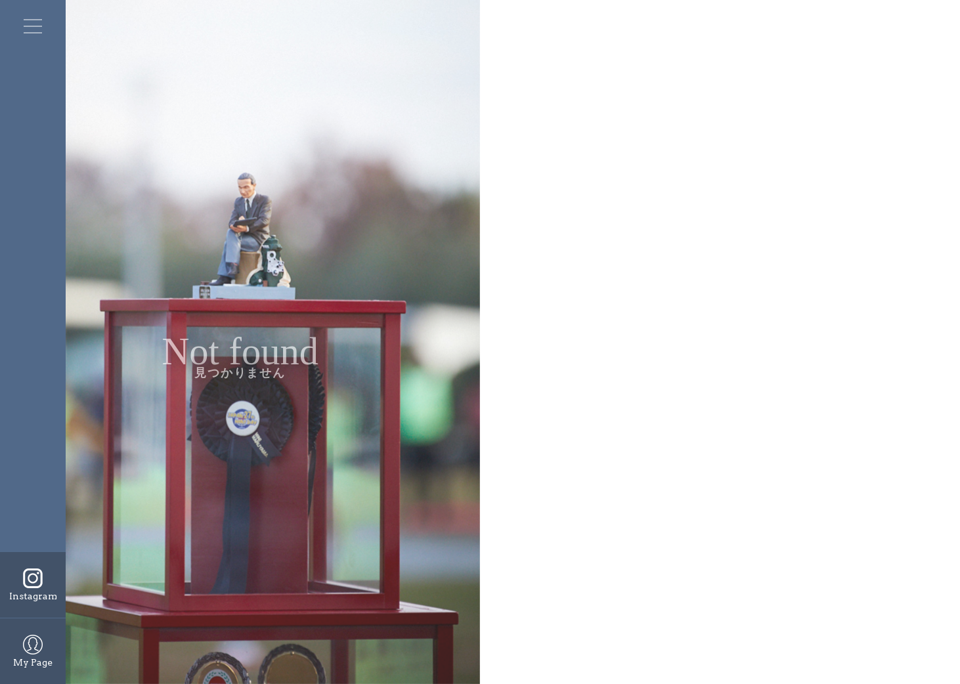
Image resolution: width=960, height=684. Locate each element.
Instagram (33, 596)
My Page (33, 662)
